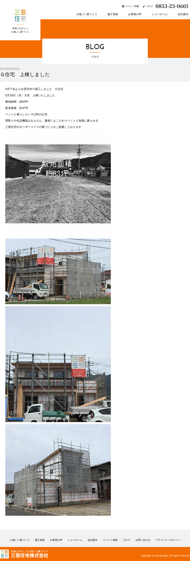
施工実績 (112, 14)
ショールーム (159, 14)
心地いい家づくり (86, 14)
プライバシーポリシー (168, 540)
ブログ (149, 6)
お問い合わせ (142, 540)
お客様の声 (134, 14)
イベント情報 (132, 6)
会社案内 (183, 14)
